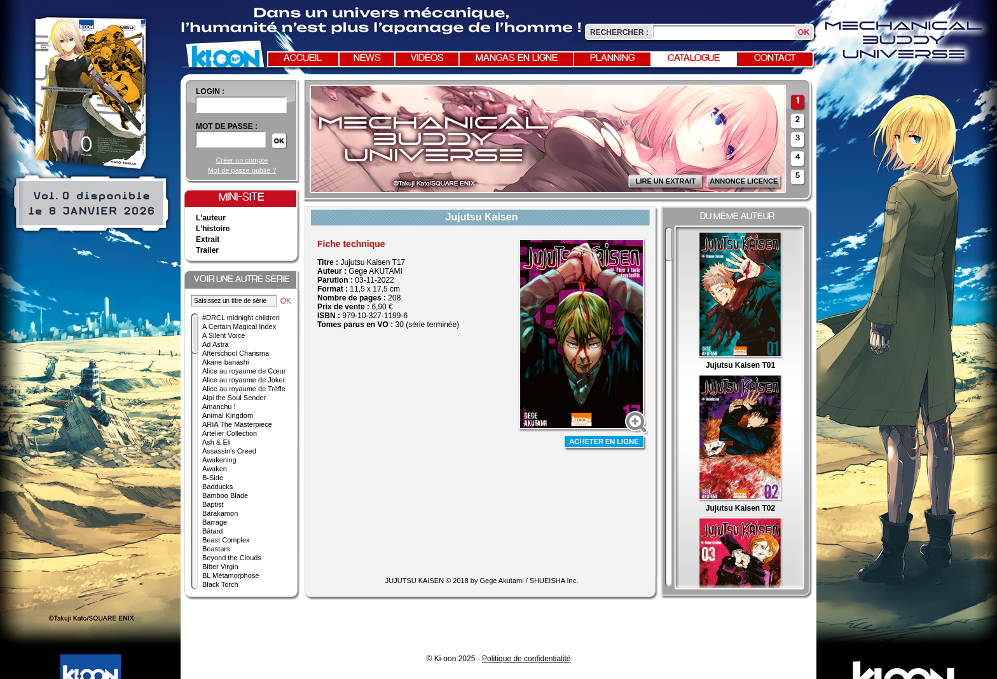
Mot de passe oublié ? (242, 170)
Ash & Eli (216, 442)
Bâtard (212, 531)
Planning (612, 58)
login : (210, 91)
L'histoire (213, 228)
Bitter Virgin (220, 566)
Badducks (217, 486)
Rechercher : (619, 32)
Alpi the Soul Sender (234, 397)
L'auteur (211, 217)
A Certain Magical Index (239, 326)
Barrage (214, 522)
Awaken (214, 469)
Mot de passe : (227, 126)
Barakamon (220, 513)
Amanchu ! (219, 406)
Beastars (216, 549)
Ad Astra (215, 344)
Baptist (213, 504)
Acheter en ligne (605, 443)
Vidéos (427, 58)
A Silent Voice (223, 335)
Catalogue (694, 58)
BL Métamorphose (230, 575)
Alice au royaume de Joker (243, 380)
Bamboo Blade (225, 495)
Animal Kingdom (227, 415)
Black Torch (220, 584)
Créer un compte (242, 160)
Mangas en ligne (517, 58)
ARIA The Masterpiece (237, 424)
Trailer (207, 250)
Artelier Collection (229, 433)
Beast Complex (226, 540)
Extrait (207, 239)
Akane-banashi (225, 362)
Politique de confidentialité (526, 658)
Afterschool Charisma (235, 353)
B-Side (212, 477)
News (367, 58)
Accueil (303, 58)
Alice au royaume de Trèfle (243, 389)
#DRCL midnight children (241, 317)
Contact (775, 58)
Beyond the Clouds (231, 557)
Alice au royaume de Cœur (243, 371)
